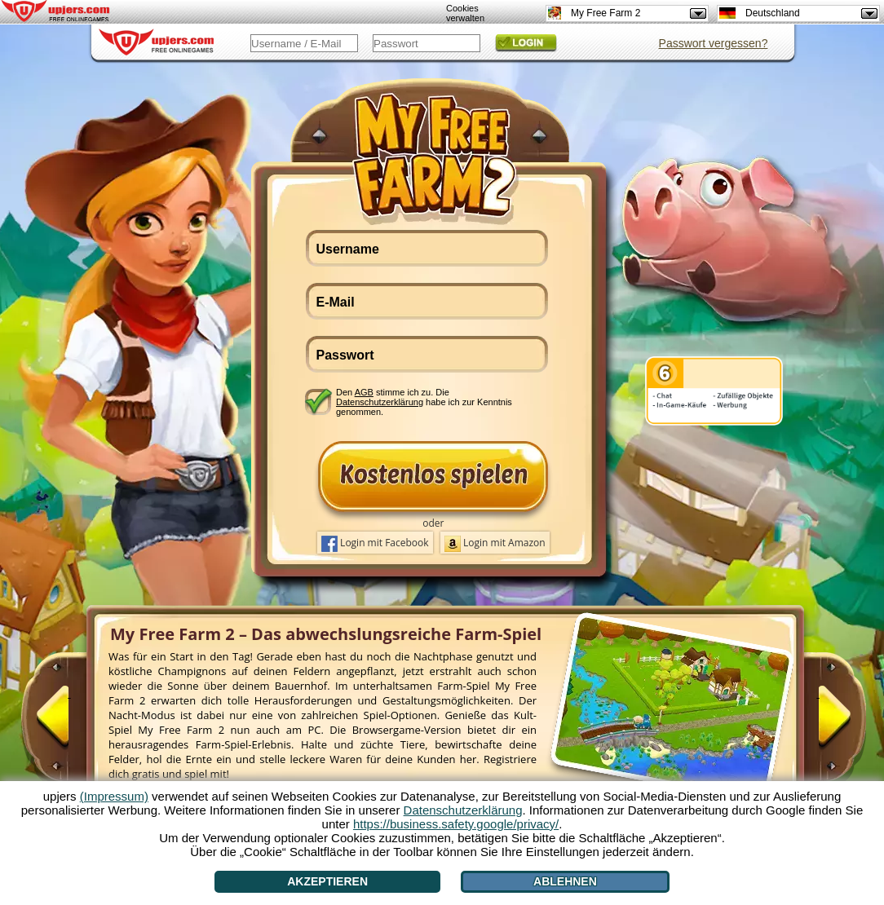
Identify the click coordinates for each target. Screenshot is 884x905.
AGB (364, 392)
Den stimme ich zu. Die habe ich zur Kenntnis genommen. (424, 401)
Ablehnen (565, 881)
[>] (818, 723)
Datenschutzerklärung (379, 402)
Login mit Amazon (495, 544)
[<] (69, 723)
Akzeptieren (327, 881)
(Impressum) (114, 796)
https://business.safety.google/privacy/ (456, 824)
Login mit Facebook (375, 544)
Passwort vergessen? (713, 43)
